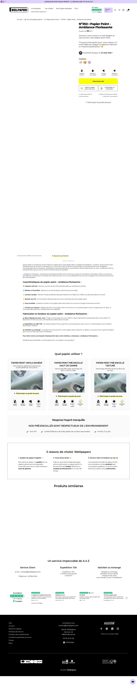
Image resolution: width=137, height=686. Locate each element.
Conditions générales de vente (20, 637)
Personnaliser (98, 81)
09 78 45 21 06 (68, 638)
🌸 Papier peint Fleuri (51, 19)
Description (68, 261)
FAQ (10, 623)
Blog (10, 643)
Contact (12, 626)
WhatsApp (68, 642)
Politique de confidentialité (19, 634)
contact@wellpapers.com (31, 572)
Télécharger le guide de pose (27, 393)
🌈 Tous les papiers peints (33, 19)
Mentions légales (15, 629)
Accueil (19, 19)
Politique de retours (16, 632)
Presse (11, 640)
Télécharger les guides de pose (99, 102)
